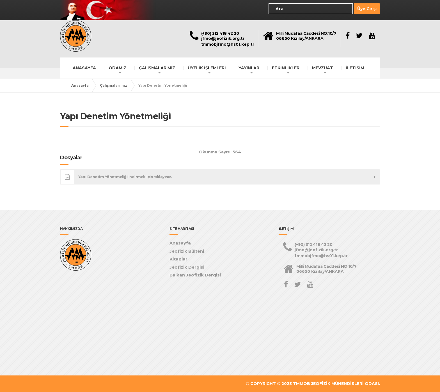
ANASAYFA (84, 67)
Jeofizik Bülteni (186, 251)
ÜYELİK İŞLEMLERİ (207, 67)
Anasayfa (80, 85)
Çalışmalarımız (113, 85)
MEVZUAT (322, 67)
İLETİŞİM (355, 67)
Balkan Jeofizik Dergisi (195, 275)
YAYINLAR (249, 67)
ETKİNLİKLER (285, 67)
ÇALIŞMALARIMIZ (157, 67)
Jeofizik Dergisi (186, 267)
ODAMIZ (117, 67)
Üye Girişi (367, 8)
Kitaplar (178, 259)
